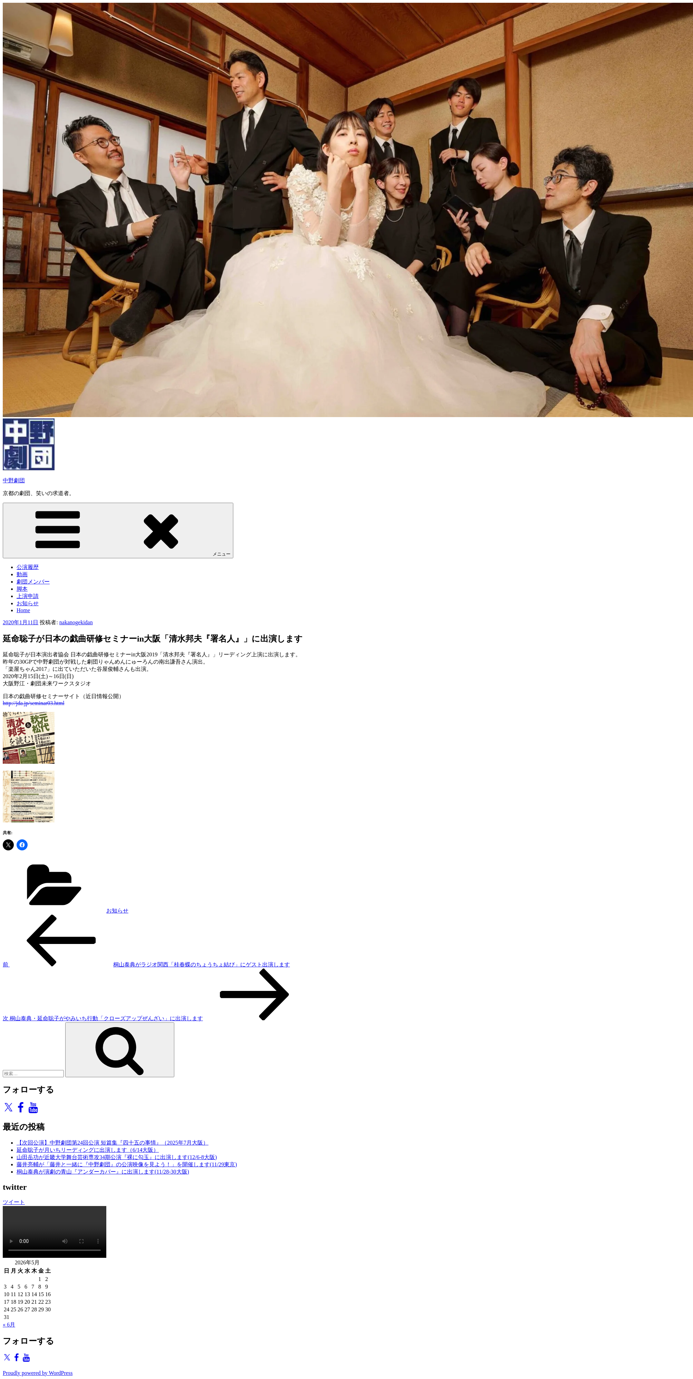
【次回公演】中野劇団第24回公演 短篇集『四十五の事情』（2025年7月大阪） (112, 1143)
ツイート (14, 1202)
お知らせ (28, 603)
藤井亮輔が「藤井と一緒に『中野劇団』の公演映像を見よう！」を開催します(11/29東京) (127, 1164)
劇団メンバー (33, 582)
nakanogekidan (76, 622)
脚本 (22, 589)
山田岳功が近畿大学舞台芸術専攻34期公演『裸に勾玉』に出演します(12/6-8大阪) (117, 1157)
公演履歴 (28, 567)
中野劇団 (14, 480)
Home (23, 610)
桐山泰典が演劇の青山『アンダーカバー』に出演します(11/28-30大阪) (103, 1172)
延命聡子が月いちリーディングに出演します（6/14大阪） (88, 1150)
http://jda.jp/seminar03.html (34, 703)
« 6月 (9, 1325)
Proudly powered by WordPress (37, 1373)
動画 (22, 574)
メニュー (118, 530)
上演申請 (28, 596)
